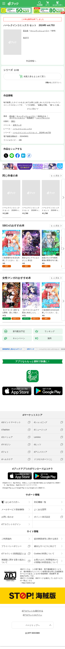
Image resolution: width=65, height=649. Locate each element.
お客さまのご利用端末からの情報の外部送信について (46, 560)
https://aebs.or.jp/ (28, 583)
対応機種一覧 (40, 502)
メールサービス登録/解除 (12, 509)
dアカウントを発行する (32, 611)
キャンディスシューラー (39, 31)
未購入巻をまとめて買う (34, 76)
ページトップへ (33, 625)
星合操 (25, 31)
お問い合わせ (7, 517)
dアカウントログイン (11, 524)
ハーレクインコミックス (22, 129)
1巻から (48, 82)
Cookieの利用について (44, 553)
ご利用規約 (6, 539)
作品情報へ (31, 61)
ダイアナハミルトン (17, 118)
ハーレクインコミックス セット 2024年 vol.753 (32, 133)
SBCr (13, 121)
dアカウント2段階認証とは (13, 553)
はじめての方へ (10, 502)
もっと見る (55, 176)
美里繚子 (30, 118)
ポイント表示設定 (42, 517)
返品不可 (26, 37)
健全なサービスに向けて (45, 546)
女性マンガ (17, 125)
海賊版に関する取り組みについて (13, 560)
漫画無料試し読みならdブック (12, 349)
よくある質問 (40, 509)
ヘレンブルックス (43, 118)
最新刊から (57, 82)
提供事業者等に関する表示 (46, 539)
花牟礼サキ (42, 116)
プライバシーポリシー (11, 546)
